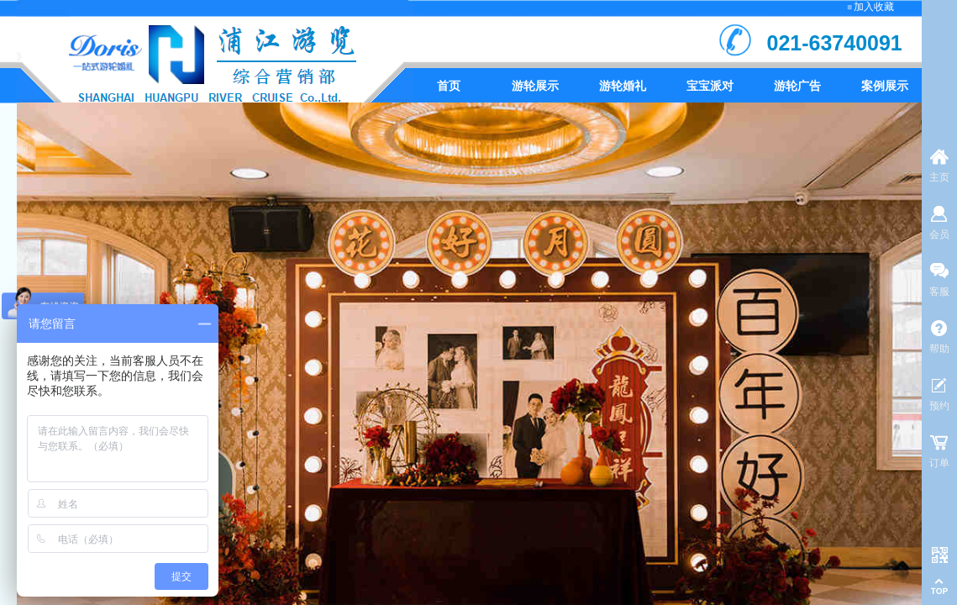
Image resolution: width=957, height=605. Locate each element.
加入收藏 (874, 7)
